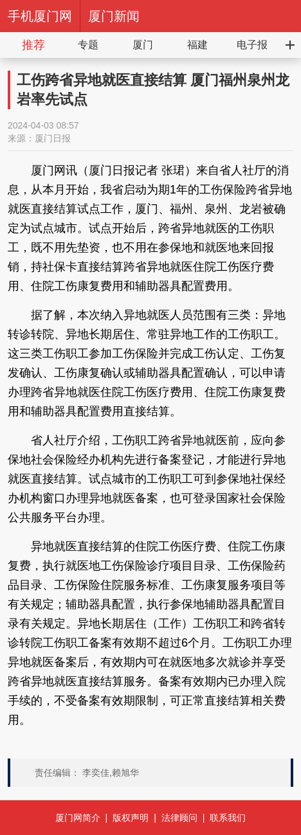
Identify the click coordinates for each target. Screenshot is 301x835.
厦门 (142, 44)
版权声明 (131, 818)
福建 (197, 44)
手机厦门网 (40, 16)
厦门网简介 (77, 818)
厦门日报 (53, 138)
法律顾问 (179, 818)
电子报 (252, 44)
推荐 (33, 45)
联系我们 (228, 818)
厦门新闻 (114, 16)
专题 (88, 44)
